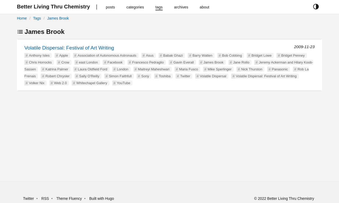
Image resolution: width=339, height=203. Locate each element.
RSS (45, 198)
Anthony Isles (39, 55)
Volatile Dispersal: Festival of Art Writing (69, 48)
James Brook (58, 18)
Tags (37, 18)
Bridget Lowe (262, 55)
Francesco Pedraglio (148, 62)
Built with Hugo (101, 198)
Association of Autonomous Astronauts (107, 55)
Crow (65, 62)
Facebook (115, 62)
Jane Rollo (241, 62)
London (122, 69)
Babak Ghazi (173, 55)
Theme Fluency (69, 198)
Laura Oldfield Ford (92, 69)
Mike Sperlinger (219, 69)
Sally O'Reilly (89, 76)
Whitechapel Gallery (91, 83)
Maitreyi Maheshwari (154, 69)
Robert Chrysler (58, 76)
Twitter (185, 76)
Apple (63, 55)
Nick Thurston (251, 69)
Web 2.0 (60, 83)
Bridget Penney (293, 55)
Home (22, 18)
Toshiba (165, 76)
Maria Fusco (188, 69)
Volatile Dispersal (213, 76)
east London (88, 62)
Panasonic (280, 69)
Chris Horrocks (40, 62)
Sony (145, 76)
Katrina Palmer (57, 69)
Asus (150, 55)
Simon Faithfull (120, 76)
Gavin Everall (183, 62)
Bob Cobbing (232, 55)
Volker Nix (36, 83)
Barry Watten (202, 55)
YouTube (123, 83)
